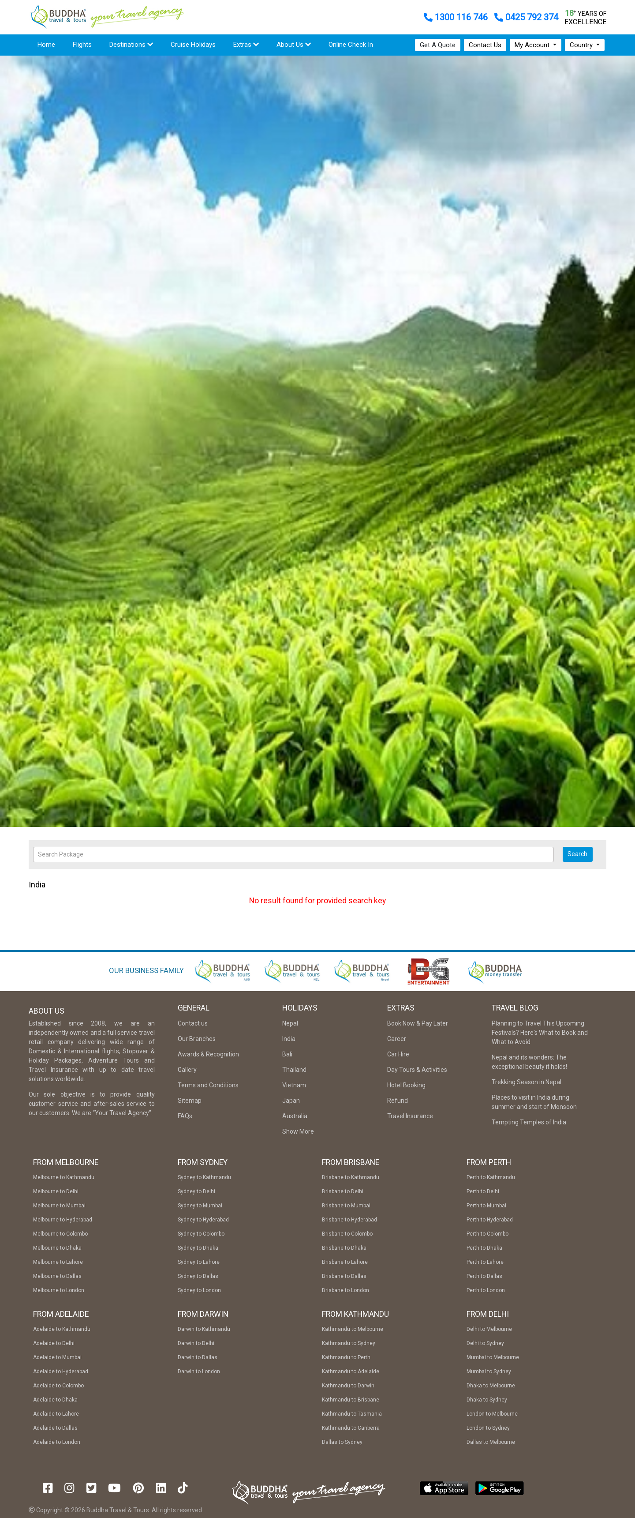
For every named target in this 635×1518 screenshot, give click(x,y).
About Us (293, 45)
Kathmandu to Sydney (348, 1343)
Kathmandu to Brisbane (350, 1400)
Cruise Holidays (193, 45)
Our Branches (197, 1038)
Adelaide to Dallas (55, 1428)
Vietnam (294, 1085)
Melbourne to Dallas (57, 1276)
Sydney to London (199, 1290)
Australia (294, 1116)
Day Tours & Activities (417, 1069)
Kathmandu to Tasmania (352, 1414)
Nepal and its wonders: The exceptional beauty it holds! (529, 1062)
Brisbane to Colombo (347, 1234)
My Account (533, 45)
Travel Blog (515, 1007)
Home (46, 45)
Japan (291, 1100)
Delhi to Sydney (485, 1343)
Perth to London (486, 1290)
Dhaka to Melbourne (491, 1386)
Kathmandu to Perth (346, 1357)
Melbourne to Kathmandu (63, 1177)
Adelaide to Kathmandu (61, 1329)
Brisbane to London (345, 1290)
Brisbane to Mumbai (346, 1205)
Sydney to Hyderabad (203, 1220)
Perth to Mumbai (486, 1205)
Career (396, 1038)
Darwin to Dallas (197, 1357)
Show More (298, 1131)
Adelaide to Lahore (56, 1414)
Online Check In (351, 45)
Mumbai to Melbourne (493, 1357)
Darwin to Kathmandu (204, 1329)
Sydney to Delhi (196, 1191)
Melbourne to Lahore (58, 1262)
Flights (87, 44)
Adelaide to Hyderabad (60, 1371)
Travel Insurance (410, 1116)
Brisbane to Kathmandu (350, 1177)
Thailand (294, 1069)
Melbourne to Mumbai (59, 1205)
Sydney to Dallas (198, 1276)
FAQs (185, 1116)
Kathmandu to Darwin (348, 1386)
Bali (287, 1054)
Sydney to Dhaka (198, 1248)
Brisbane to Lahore (345, 1262)
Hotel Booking (406, 1085)
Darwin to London (199, 1371)
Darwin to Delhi (196, 1343)
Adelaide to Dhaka (55, 1400)
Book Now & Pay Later (417, 1023)
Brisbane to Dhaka (344, 1248)
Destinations (131, 45)
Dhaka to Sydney (487, 1400)
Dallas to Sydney (342, 1442)
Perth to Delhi (483, 1191)
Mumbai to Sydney (489, 1371)
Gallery (187, 1069)
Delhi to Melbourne (489, 1329)
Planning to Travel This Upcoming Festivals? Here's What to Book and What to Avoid (540, 1032)
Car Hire (398, 1054)
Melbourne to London (58, 1290)
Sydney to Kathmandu (204, 1177)
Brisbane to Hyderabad (349, 1220)
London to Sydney (488, 1428)
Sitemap (190, 1100)
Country (582, 45)
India (288, 1038)
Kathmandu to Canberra (351, 1428)
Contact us (193, 1023)
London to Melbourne (492, 1414)
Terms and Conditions (208, 1085)
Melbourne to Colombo (60, 1234)
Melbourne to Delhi (55, 1191)
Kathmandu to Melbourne (352, 1329)
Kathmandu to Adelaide (350, 1371)
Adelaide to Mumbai (57, 1357)
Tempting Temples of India (529, 1122)
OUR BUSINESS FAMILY (146, 970)
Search (577, 853)
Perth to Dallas (484, 1276)
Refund (397, 1100)
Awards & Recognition (208, 1054)
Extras (246, 45)
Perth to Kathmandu (491, 1177)
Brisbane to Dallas (344, 1276)
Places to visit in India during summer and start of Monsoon (534, 1102)
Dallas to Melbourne (491, 1442)
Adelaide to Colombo (58, 1386)
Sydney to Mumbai (200, 1205)
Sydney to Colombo (201, 1234)
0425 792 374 (526, 17)
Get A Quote (438, 45)
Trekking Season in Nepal (526, 1082)
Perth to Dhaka (484, 1248)
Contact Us (485, 45)
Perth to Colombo (487, 1234)
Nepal (290, 1023)
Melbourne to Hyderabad (62, 1220)
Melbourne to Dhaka (57, 1248)
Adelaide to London (56, 1442)
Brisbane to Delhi (342, 1191)
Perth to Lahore (485, 1262)
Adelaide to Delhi (54, 1343)
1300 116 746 (457, 17)
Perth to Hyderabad (490, 1220)
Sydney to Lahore (199, 1262)
